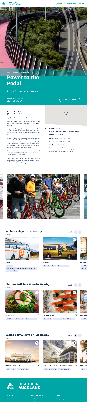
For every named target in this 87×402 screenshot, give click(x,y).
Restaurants (20, 319)
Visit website (14, 101)
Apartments (53, 369)
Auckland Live (35, 399)
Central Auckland (11, 271)
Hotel (13, 369)
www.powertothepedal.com (15, 164)
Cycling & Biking (24, 72)
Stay (8, 369)
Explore (9, 72)
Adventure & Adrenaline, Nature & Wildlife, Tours (21, 268)
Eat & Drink (10, 319)
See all (70, 232)
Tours (54, 266)
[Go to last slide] (3, 196)
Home (8, 399)
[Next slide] (83, 196)
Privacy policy (60, 399)
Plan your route (56, 134)
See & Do (15, 72)
